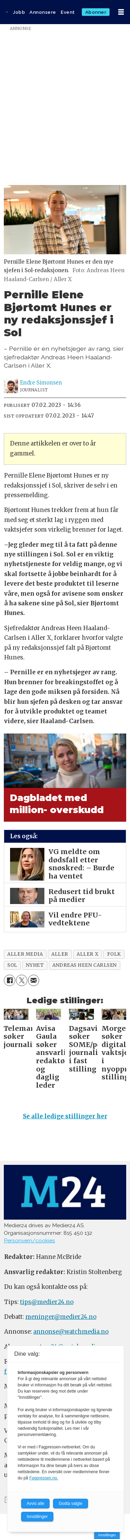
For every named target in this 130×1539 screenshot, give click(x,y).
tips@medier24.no (46, 1302)
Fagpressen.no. (43, 1478)
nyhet (35, 965)
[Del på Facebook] (9, 980)
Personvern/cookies (29, 1240)
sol (12, 965)
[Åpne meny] (121, 12)
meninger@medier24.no (60, 1317)
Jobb (19, 12)
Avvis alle (35, 1503)
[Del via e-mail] (34, 980)
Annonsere (42, 12)
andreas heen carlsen (84, 965)
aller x (87, 954)
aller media (25, 954)
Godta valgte (70, 1503)
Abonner (95, 12)
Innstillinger (107, 1535)
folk (114, 954)
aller (59, 954)
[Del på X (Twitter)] (21, 980)
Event (68, 12)
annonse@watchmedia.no (71, 1331)
